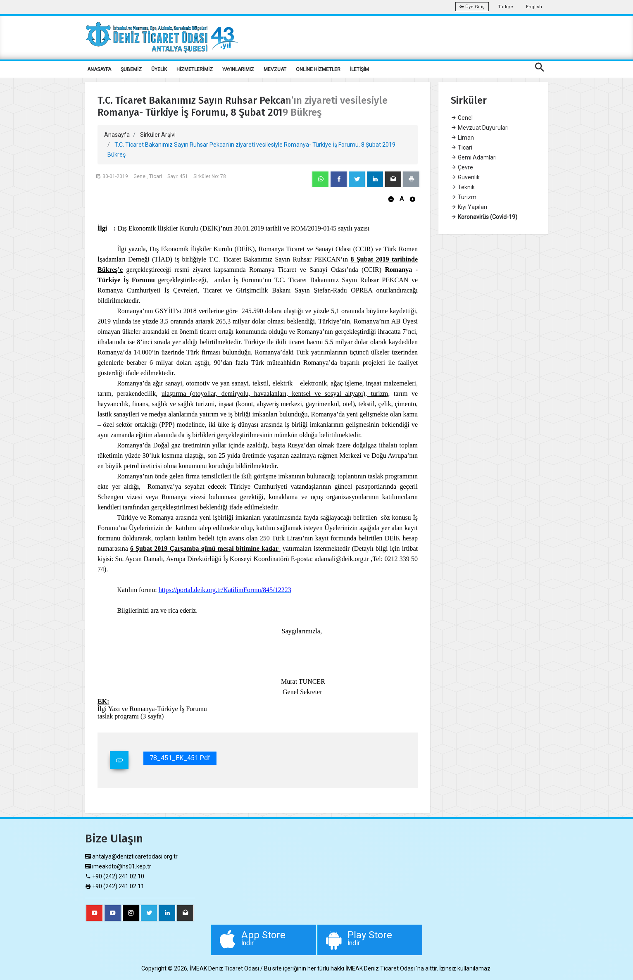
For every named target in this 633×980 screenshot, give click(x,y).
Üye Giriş (472, 7)
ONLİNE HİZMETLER (318, 69)
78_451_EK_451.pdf (180, 758)
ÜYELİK (159, 69)
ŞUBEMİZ (131, 69)
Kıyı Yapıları (469, 207)
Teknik (463, 187)
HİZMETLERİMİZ (194, 69)
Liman (462, 137)
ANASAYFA (99, 69)
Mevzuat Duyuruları (480, 127)
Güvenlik (465, 177)
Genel (462, 117)
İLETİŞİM (359, 69)
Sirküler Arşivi (158, 134)
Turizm (463, 197)
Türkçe (505, 7)
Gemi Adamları (474, 157)
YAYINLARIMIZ (238, 69)
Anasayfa (117, 134)
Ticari (461, 147)
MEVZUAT (275, 69)
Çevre (462, 167)
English (534, 7)
